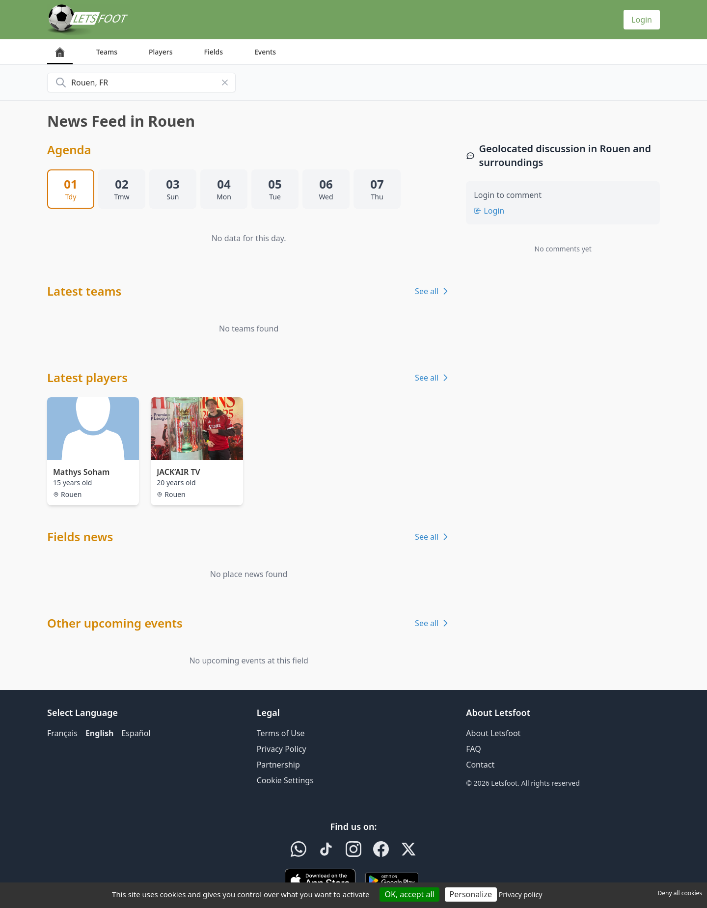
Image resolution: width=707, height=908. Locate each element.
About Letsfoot (493, 733)
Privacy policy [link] (521, 894)
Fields (213, 51)
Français (62, 733)
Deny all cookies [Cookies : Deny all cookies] (679, 893)
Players (160, 51)
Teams (106, 51)
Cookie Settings (285, 780)
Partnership (278, 764)
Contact (480, 764)
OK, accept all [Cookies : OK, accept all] (409, 894)
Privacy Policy (281, 748)
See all (432, 291)
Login (641, 19)
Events (265, 51)
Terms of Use (281, 733)
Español (135, 733)
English (99, 733)
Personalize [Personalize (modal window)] (471, 894)
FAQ (473, 748)
